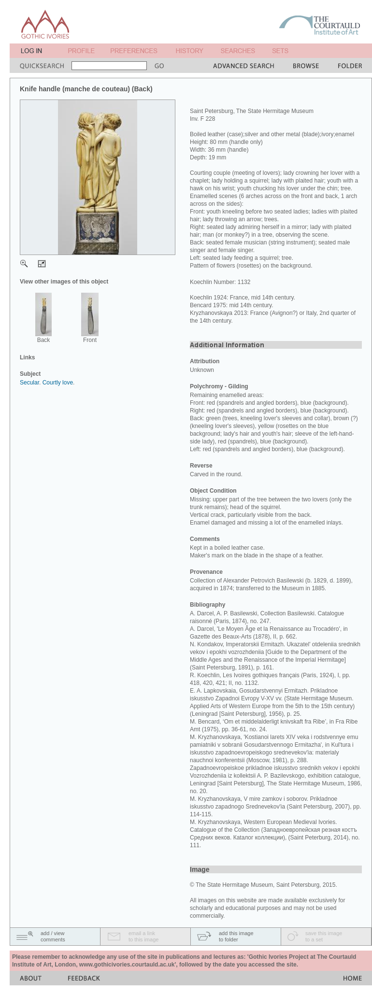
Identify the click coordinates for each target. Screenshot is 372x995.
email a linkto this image (143, 936)
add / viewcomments (53, 936)
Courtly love (58, 382)
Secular (29, 382)
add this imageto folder (236, 936)
